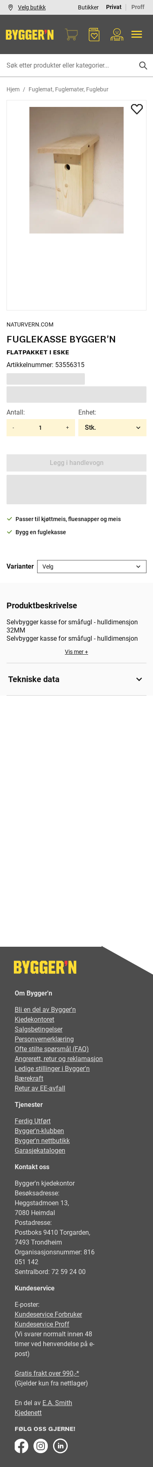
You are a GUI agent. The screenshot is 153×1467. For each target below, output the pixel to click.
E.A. (48, 1403)
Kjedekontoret (34, 1019)
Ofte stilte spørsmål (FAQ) (52, 1049)
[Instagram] (41, 1446)
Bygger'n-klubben (39, 1131)
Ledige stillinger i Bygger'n (52, 1068)
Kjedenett (28, 1413)
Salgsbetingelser (38, 1029)
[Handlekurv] (71, 34)
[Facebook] (21, 1446)
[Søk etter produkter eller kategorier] (76, 65)
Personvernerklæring (44, 1039)
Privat (114, 7)
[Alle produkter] (136, 34)
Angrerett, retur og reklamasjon (59, 1059)
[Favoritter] (94, 34)
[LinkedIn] (60, 1446)
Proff (137, 7)
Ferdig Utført (33, 1121)
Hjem (13, 89)
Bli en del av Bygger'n (45, 1010)
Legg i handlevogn (77, 463)
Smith (63, 1403)
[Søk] (143, 65)
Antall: (16, 412)
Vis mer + (76, 651)
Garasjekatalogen (40, 1150)
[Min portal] (117, 34)
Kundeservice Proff (42, 1324)
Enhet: (87, 412)
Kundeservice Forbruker (48, 1314)
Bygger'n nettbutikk (42, 1141)
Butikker (88, 7)
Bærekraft (29, 1078)
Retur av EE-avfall (40, 1088)
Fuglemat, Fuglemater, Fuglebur (69, 89)
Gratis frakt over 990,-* (47, 1373)
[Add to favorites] (137, 109)
